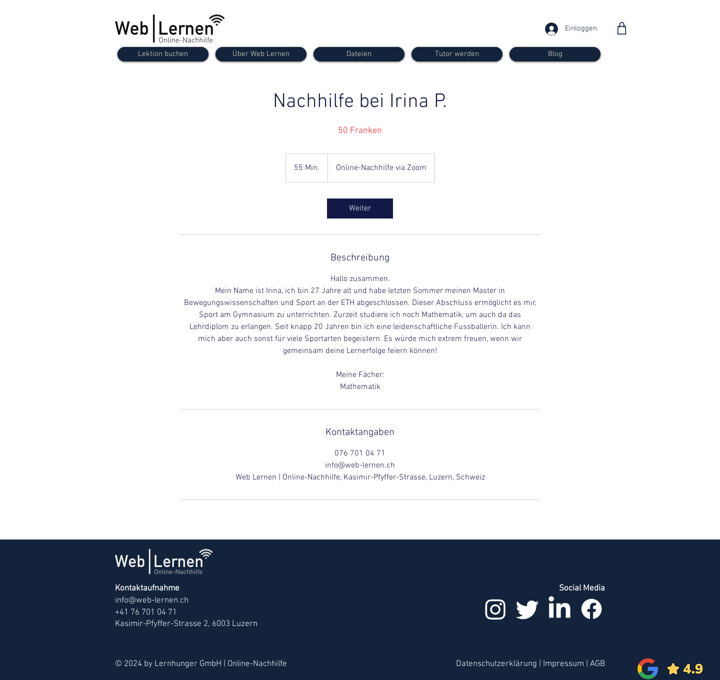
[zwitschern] (527, 609)
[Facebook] (591, 609)
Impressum (563, 664)
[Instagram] (495, 609)
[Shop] (622, 28)
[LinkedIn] (559, 609)
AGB (597, 664)
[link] (360, 208)
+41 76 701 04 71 (146, 613)
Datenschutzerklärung (496, 664)
